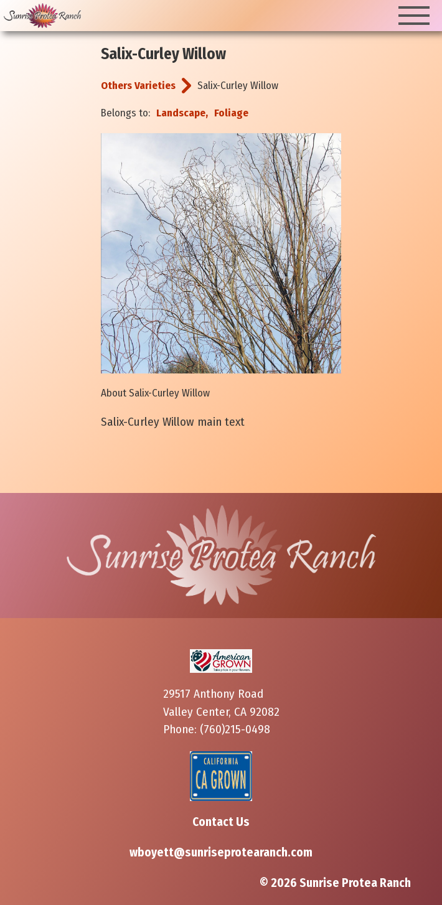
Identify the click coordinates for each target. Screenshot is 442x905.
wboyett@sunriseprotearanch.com (221, 852)
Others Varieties (138, 85)
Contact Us (221, 822)
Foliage (231, 113)
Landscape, (182, 113)
